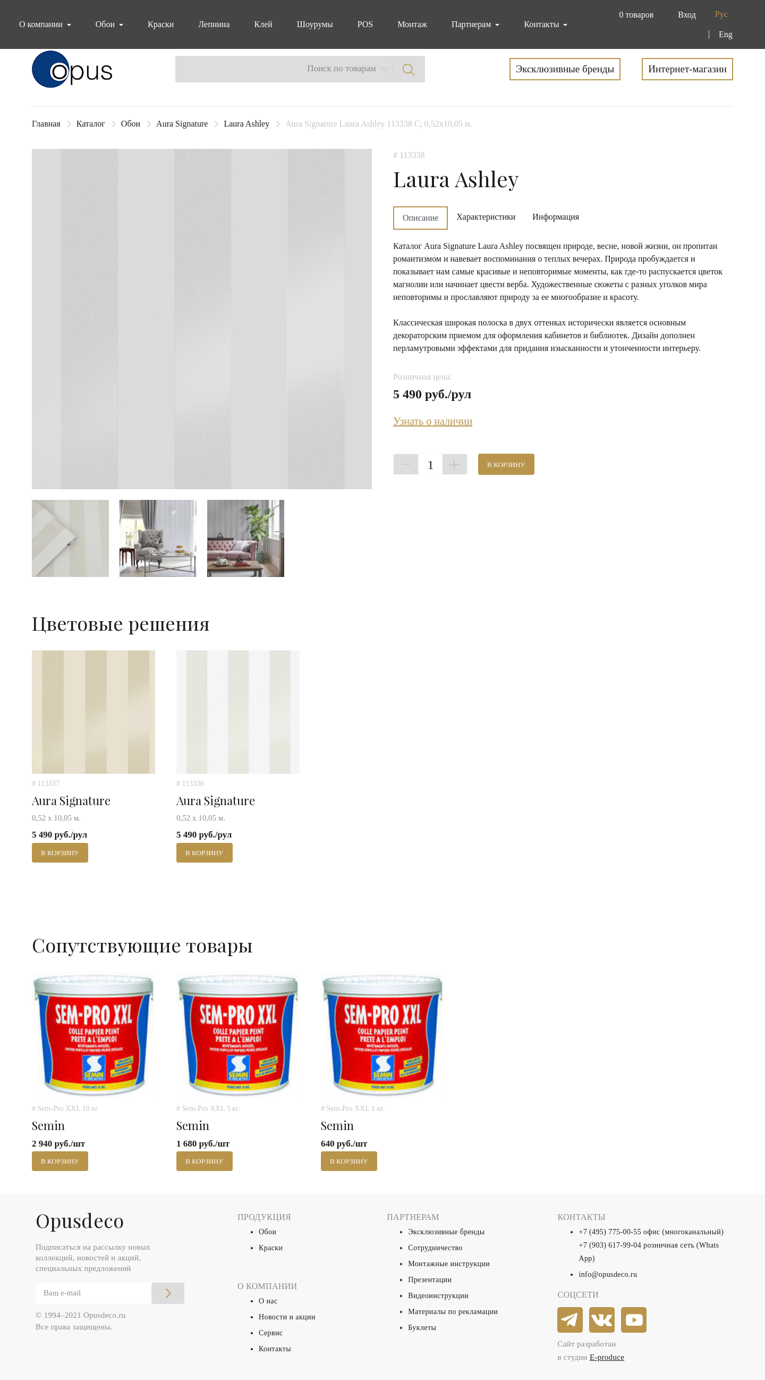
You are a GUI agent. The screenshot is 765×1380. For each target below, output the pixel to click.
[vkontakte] (602, 1320)
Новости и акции (287, 1317)
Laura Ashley (246, 123)
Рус (721, 14)
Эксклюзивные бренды (565, 68)
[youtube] (634, 1320)
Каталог (90, 123)
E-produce (607, 1357)
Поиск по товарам (341, 68)
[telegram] (570, 1320)
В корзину (506, 465)
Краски (161, 24)
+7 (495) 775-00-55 (610, 1232)
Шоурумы (315, 24)
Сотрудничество (435, 1248)
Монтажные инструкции (449, 1264)
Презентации (430, 1280)
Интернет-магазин (687, 68)
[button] (634, 15)
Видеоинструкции (438, 1296)
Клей (263, 24)
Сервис (271, 1333)
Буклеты (422, 1328)
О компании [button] (42, 24)
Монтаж (412, 24)
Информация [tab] (555, 216)
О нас (268, 1301)
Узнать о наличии (432, 421)
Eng (726, 34)
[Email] (110, 1293)
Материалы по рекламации (453, 1312)
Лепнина (214, 24)
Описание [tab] (420, 217)
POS (365, 24)
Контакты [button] (542, 24)
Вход (687, 14)
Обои (130, 123)
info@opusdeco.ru (608, 1274)
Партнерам (472, 24)
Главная (46, 123)
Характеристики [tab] (485, 216)
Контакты (275, 1349)
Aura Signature (182, 123)
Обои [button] (106, 24)
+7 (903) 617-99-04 (610, 1245)
